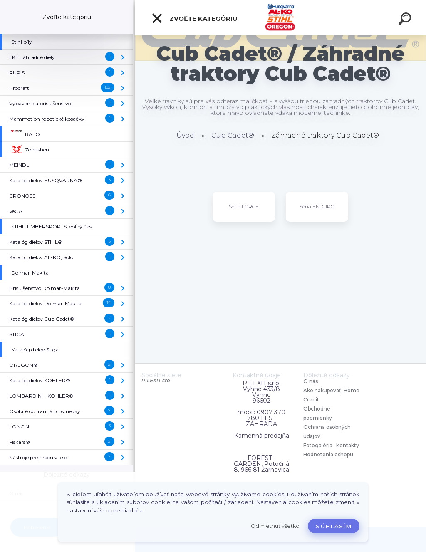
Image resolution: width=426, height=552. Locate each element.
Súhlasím (334, 526)
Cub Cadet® (232, 135)
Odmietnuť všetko (275, 526)
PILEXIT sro (155, 380)
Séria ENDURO (317, 206)
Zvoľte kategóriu (194, 18)
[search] (406, 20)
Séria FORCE (244, 206)
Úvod (185, 135)
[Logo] (280, 18)
